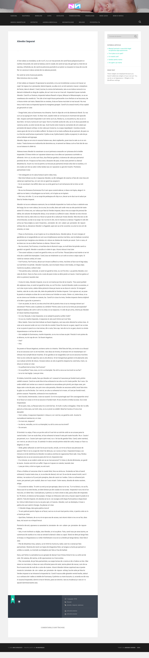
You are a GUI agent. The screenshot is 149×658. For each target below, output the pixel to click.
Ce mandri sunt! (114, 62)
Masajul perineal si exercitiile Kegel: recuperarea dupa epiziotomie (120, 55)
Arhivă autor (19, 607)
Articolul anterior (72, 617)
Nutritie (34, 28)
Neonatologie (68, 28)
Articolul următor (72, 620)
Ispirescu (81, 611)
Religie (82, 28)
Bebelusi (38, 22)
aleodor (69, 611)
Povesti (69, 608)
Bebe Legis (103, 22)
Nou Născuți (17, 653)
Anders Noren (130, 653)
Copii (49, 22)
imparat (74, 611)
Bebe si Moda (118, 22)
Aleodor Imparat (32, 46)
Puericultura (74, 22)
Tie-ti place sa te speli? (116, 59)
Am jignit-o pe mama (115, 68)
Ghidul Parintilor (18, 28)
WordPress (40, 653)
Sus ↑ (139, 653)
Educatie (60, 22)
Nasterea (26, 22)
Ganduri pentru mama (115, 65)
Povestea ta (95, 28)
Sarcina (14, 22)
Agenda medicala (50, 28)
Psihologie (89, 22)
